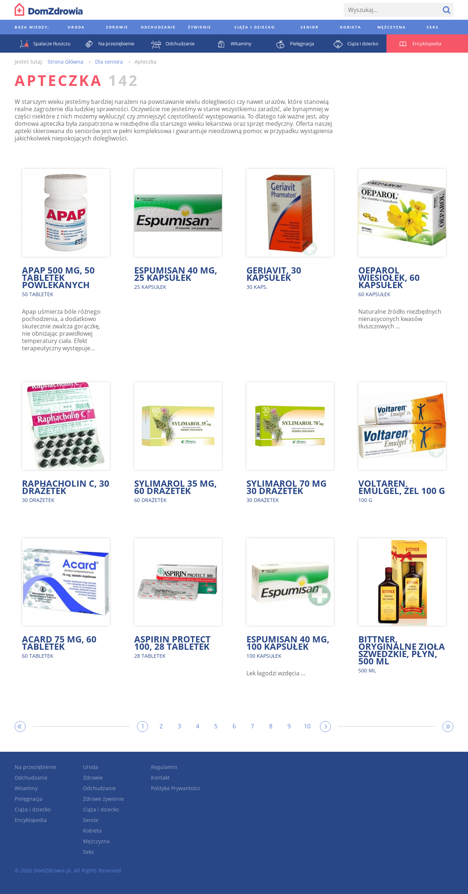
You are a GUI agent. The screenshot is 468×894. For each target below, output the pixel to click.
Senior (91, 819)
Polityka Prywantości (175, 788)
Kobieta (92, 830)
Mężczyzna (96, 841)
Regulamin (164, 766)
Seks (88, 851)
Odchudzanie (31, 777)
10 (307, 726)
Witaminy (26, 788)
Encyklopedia (31, 819)
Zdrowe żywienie (103, 798)
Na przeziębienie (35, 766)
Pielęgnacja (28, 798)
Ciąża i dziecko (32, 809)
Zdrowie (93, 777)
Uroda (90, 766)
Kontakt (160, 777)
